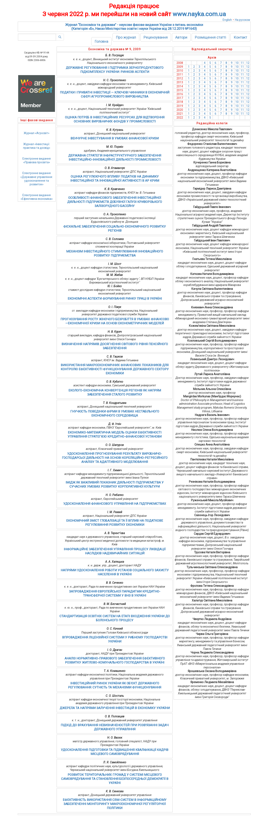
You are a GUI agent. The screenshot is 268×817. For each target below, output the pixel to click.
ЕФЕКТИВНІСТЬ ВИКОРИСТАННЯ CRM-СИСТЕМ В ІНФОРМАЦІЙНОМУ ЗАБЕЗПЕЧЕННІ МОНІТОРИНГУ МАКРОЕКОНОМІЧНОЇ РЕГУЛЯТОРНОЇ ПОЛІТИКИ (114, 804)
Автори (181, 37)
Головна (101, 41)
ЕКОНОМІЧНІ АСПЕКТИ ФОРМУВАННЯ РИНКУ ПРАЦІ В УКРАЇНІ (115, 298)
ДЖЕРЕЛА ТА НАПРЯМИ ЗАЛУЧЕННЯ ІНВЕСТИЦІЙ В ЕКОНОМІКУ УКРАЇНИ (115, 708)
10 (237, 62)
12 (247, 62)
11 (242, 62)
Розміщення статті (210, 37)
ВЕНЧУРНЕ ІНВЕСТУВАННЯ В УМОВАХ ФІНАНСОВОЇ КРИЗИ (114, 138)
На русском (242, 19)
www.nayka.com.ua (199, 14)
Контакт (240, 37)
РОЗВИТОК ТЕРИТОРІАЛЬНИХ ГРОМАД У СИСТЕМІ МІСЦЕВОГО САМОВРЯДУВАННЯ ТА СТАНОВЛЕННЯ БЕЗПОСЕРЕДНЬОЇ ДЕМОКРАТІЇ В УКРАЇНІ (114, 779)
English (227, 19)
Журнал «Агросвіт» (36, 133)
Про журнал (126, 37)
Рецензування (156, 37)
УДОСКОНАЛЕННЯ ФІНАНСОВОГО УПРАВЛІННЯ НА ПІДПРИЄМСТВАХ (114, 504)
